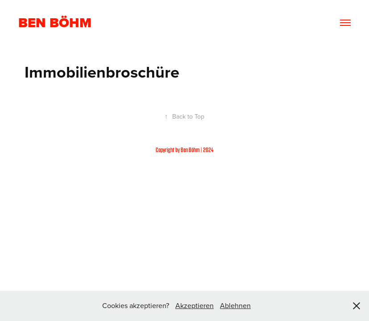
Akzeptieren (194, 305)
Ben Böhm (54, 23)
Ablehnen (235, 305)
